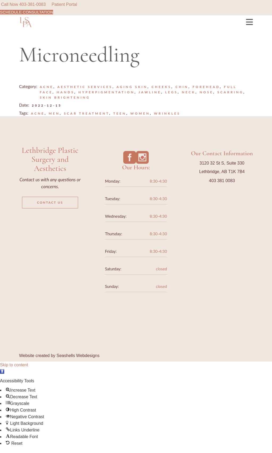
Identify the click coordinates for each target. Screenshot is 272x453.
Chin (181, 87)
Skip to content (14, 365)
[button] (2, 371)
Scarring (230, 92)
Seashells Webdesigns (78, 355)
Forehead (206, 87)
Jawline (150, 92)
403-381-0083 (32, 4)
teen (119, 113)
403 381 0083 (222, 180)
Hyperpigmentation (106, 92)
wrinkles (167, 113)
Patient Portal (64, 4)
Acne (46, 87)
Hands (65, 92)
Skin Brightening (65, 97)
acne (38, 113)
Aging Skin (131, 87)
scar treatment (86, 113)
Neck (189, 92)
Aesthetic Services (84, 87)
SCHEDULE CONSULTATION (26, 12)
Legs (171, 92)
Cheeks (162, 87)
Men (54, 113)
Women (140, 113)
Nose (206, 92)
